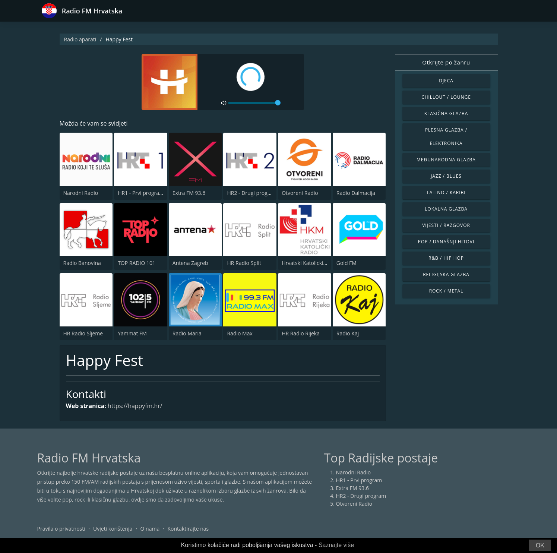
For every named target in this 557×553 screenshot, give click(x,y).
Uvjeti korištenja (112, 528)
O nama (150, 528)
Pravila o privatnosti (61, 528)
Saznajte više (336, 545)
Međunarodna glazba (446, 160)
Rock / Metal (446, 291)
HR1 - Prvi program (141, 192)
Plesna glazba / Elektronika (446, 136)
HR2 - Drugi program (252, 192)
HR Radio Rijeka (301, 333)
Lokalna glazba (446, 209)
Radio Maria (187, 333)
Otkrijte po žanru (446, 62)
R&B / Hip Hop (446, 258)
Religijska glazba (446, 274)
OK (540, 545)
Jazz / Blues (446, 176)
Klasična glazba (446, 113)
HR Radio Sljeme (83, 333)
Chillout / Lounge (446, 97)
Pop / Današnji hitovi (446, 241)
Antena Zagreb (190, 262)
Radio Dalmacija (355, 192)
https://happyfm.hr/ (135, 406)
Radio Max (239, 333)
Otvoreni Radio (300, 192)
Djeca (446, 81)
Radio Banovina (82, 262)
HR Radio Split (244, 262)
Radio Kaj (347, 333)
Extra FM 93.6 (189, 192)
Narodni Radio (80, 192)
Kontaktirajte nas (188, 528)
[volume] (254, 103)
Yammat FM (132, 333)
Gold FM (346, 262)
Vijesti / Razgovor (446, 225)
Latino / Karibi (446, 192)
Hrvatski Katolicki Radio (310, 262)
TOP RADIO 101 (136, 262)
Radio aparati (80, 39)
